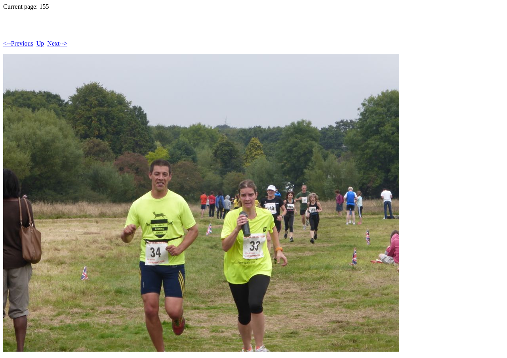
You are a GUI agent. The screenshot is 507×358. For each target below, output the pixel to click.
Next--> (57, 43)
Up (40, 43)
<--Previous (18, 43)
